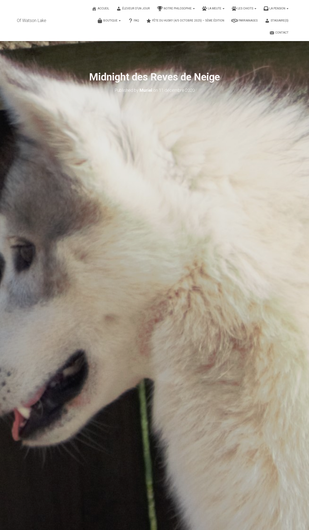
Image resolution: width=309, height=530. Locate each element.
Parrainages (245, 20)
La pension (276, 8)
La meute (213, 8)
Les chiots (244, 8)
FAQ (133, 20)
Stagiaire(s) (276, 20)
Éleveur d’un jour (133, 8)
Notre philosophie (176, 8)
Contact (278, 32)
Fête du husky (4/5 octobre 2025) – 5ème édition (185, 20)
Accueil (100, 8)
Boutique (109, 20)
